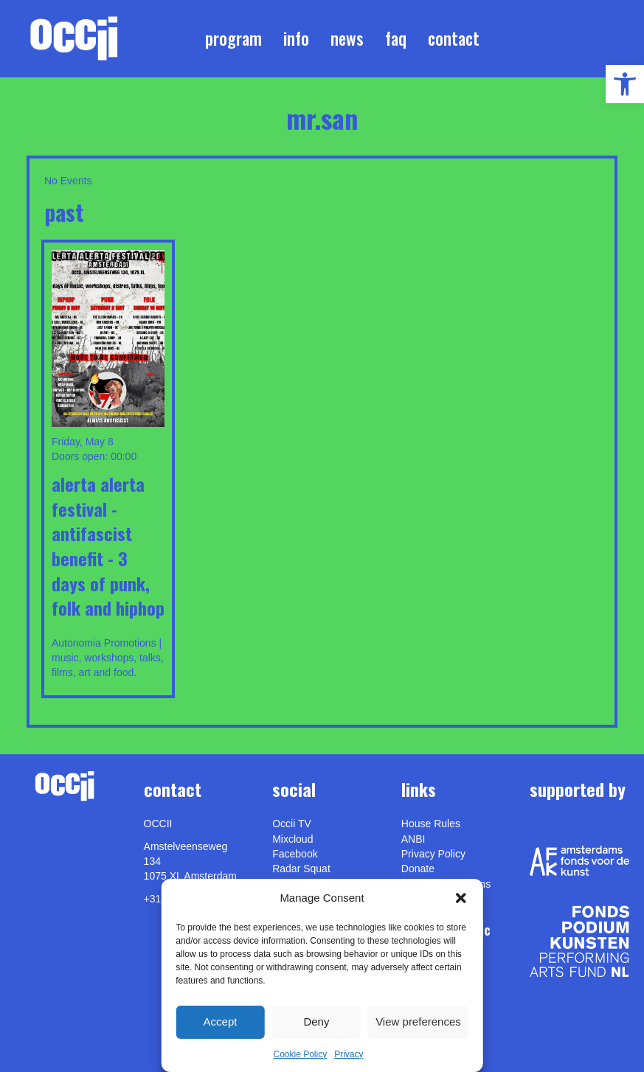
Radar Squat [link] (301, 868)
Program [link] (233, 38)
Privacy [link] (348, 1054)
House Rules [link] (430, 823)
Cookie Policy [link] (300, 1054)
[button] (461, 898)
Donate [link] (417, 868)
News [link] (347, 38)
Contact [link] (453, 38)
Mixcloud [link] (292, 839)
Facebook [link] (294, 854)
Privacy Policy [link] (433, 854)
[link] (625, 84)
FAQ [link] (395, 38)
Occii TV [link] (291, 823)
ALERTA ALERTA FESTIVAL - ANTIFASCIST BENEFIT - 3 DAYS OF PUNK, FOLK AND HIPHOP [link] (108, 545)
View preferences (418, 1021)
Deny (316, 1021)
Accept (221, 1021)
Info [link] (296, 38)
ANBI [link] (413, 839)
